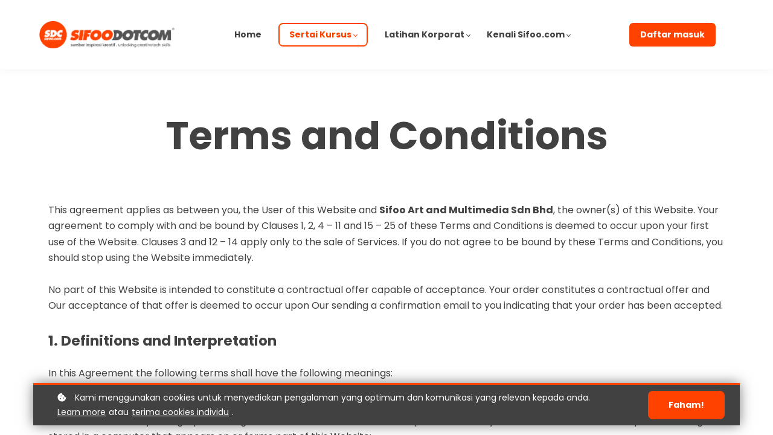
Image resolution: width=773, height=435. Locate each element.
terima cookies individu (180, 412)
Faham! (686, 405)
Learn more (81, 412)
